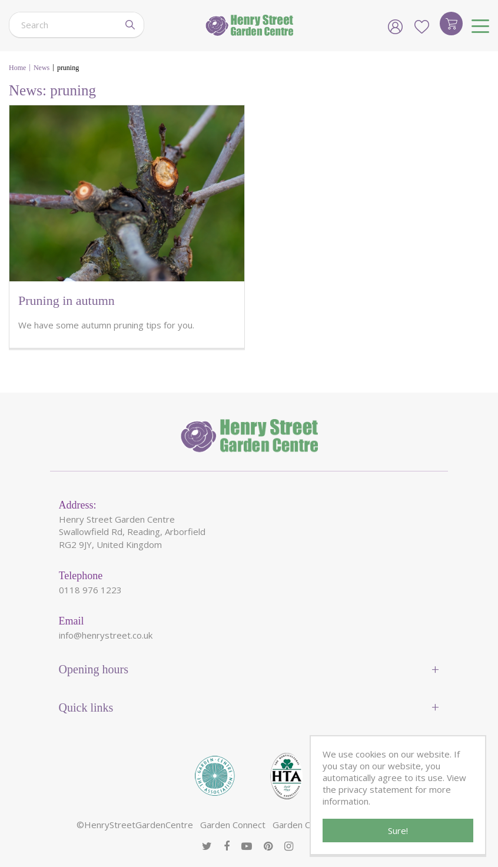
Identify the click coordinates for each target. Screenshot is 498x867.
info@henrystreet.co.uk (105, 635)
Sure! (398, 830)
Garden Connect (232, 825)
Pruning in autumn (66, 300)
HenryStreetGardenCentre (138, 825)
